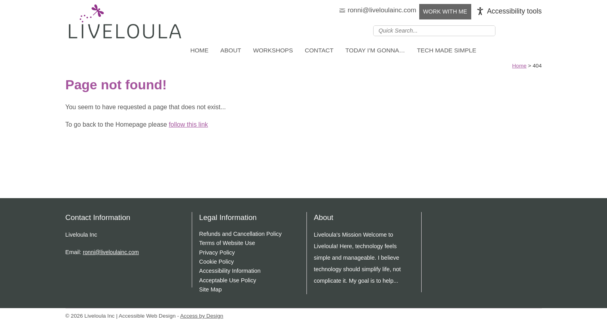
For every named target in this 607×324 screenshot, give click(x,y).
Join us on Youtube (537, 30)
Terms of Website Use (227, 243)
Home (200, 50)
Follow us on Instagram (525, 30)
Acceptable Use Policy (227, 280)
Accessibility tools (514, 11)
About (230, 50)
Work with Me (445, 11)
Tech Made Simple (446, 50)
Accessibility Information (230, 271)
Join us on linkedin (514, 30)
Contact (319, 50)
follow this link (188, 124)
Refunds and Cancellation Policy (240, 234)
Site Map (210, 289)
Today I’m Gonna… (375, 50)
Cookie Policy (216, 261)
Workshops (273, 50)
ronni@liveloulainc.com (382, 10)
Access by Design (202, 316)
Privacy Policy (217, 252)
